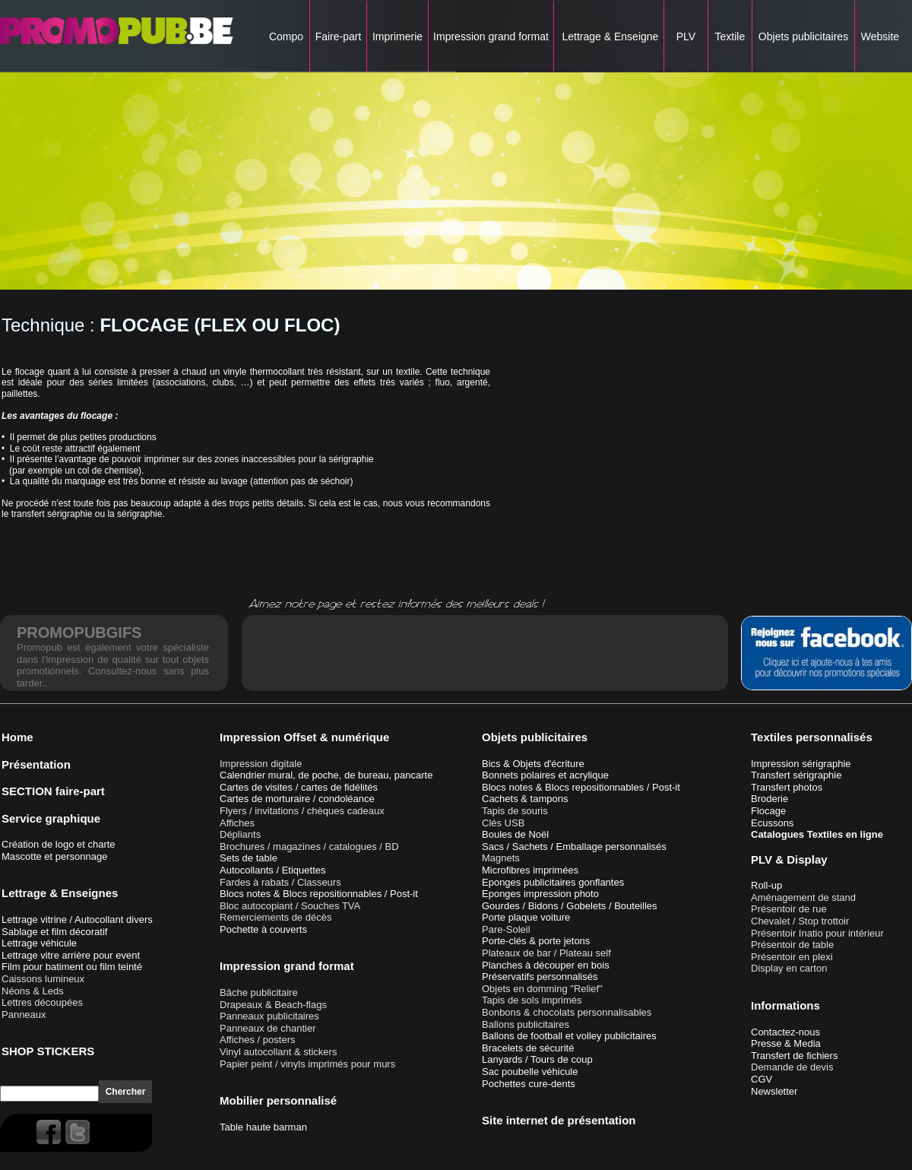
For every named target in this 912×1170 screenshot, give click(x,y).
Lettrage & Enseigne (609, 36)
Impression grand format (491, 36)
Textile (730, 36)
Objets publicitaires (803, 36)
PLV (685, 36)
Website (880, 36)
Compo (286, 36)
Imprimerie (397, 36)
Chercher (126, 1091)
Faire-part (338, 36)
